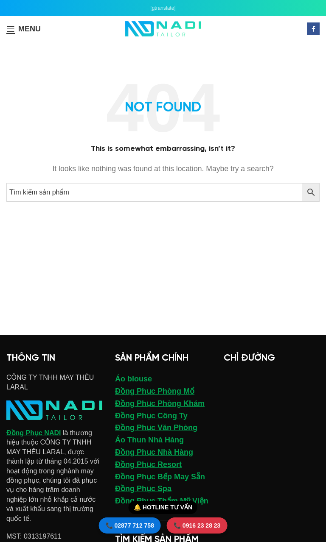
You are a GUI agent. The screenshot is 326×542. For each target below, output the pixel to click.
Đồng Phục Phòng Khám (160, 403)
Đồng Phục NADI (33, 432)
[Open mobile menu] (23, 28)
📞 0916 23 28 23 (197, 525)
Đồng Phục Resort (148, 464)
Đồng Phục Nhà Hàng (154, 452)
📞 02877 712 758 (130, 525)
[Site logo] (163, 28)
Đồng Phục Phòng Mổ (154, 391)
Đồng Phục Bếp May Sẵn (160, 477)
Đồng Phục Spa (143, 488)
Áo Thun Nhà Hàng (149, 440)
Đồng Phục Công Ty (151, 415)
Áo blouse (133, 379)
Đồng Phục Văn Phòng (156, 427)
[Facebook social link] (313, 28)
